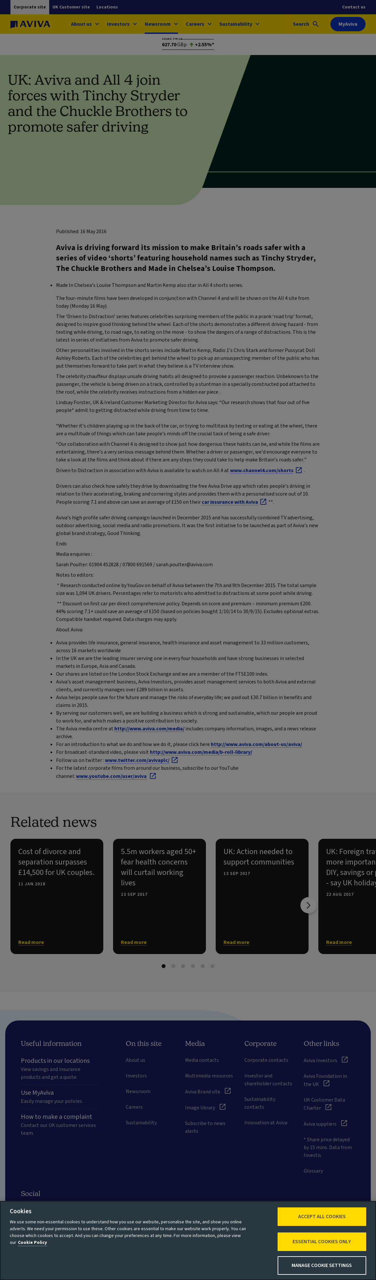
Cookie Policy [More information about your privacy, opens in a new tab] (32, 1242)
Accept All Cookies (322, 1216)
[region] (188, 1240)
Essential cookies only (322, 1241)
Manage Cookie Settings (322, 1265)
